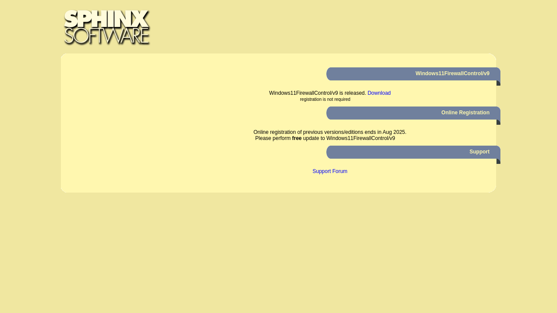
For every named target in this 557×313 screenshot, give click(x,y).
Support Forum (329, 171)
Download (379, 93)
